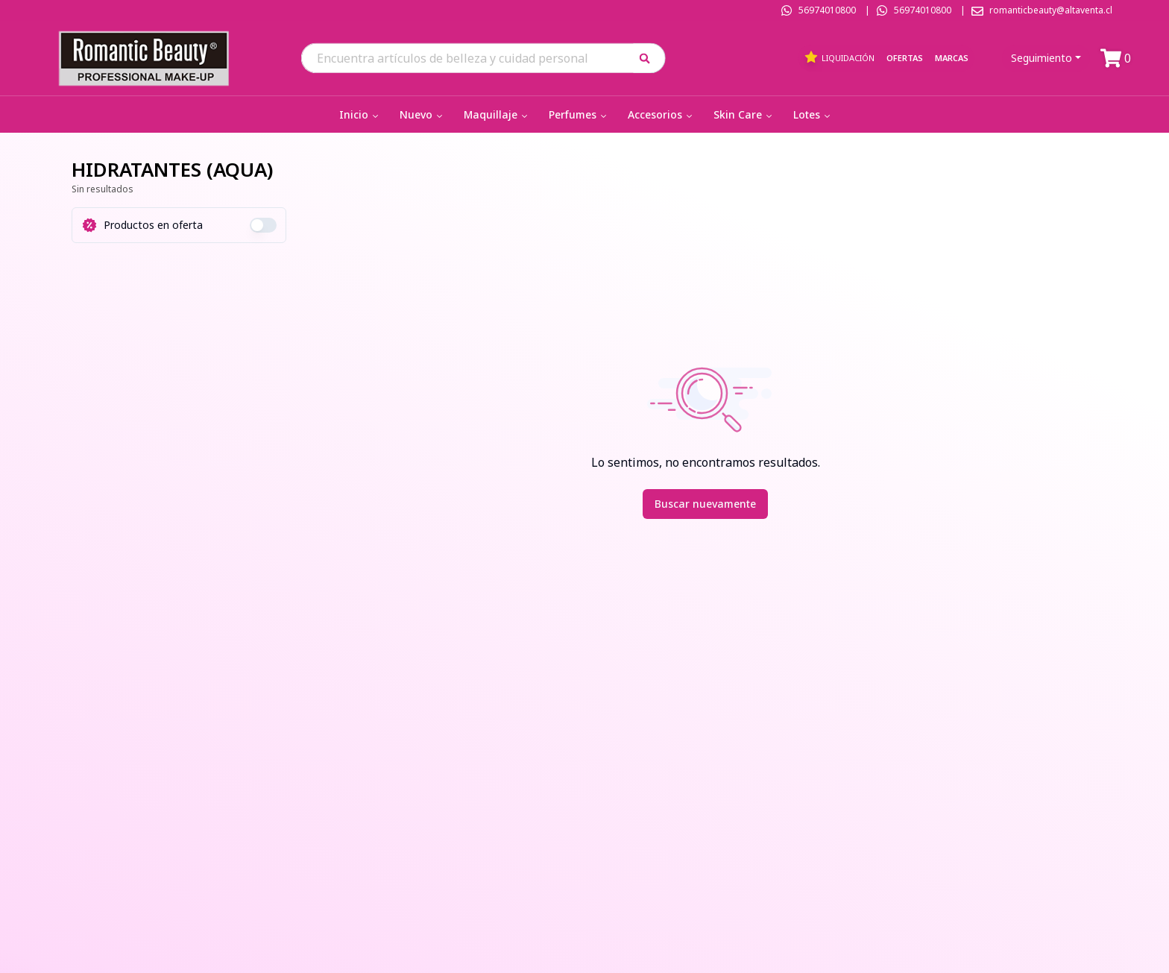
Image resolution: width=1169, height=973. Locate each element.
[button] (650, 57)
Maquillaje (497, 114)
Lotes (813, 114)
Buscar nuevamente (705, 504)
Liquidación (839, 57)
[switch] (263, 225)
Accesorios (661, 114)
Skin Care (744, 114)
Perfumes (579, 114)
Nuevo (422, 114)
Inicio (360, 114)
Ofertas (904, 57)
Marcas (951, 57)
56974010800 (827, 10)
